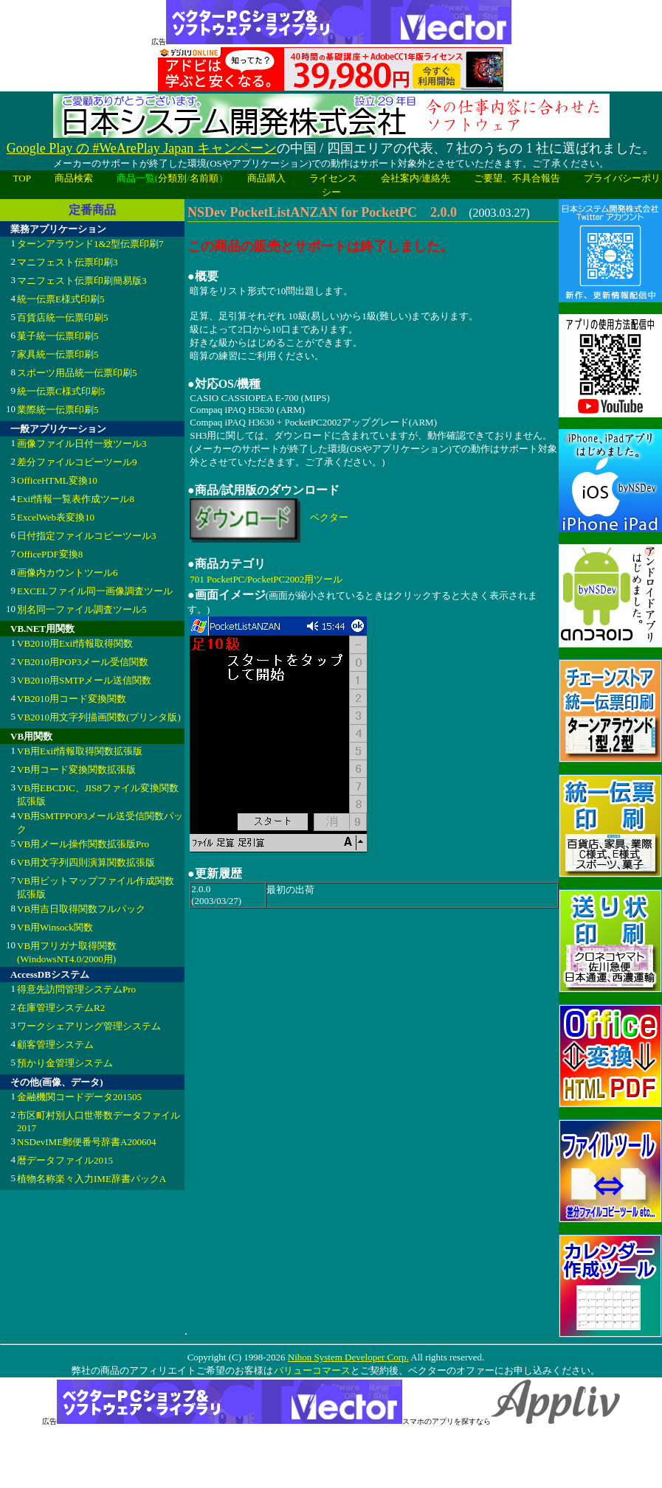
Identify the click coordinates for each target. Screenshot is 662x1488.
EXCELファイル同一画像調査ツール (95, 591)
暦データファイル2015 (65, 1160)
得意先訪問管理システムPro (76, 989)
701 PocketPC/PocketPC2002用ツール (266, 579)
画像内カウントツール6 (67, 572)
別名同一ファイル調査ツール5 (82, 609)
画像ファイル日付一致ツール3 (82, 443)
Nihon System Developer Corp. (348, 1357)
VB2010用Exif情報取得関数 (75, 643)
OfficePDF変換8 (50, 554)
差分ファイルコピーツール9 (77, 461)
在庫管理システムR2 (61, 1007)
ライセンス (333, 178)
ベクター (329, 517)
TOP (22, 178)
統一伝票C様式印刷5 (61, 391)
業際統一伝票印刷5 (58, 409)
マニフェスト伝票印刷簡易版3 (82, 280)
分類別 (172, 178)
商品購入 (266, 178)
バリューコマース (312, 1370)
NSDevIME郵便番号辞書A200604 (86, 1141)
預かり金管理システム (65, 1062)
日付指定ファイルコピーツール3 (86, 535)
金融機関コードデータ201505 (79, 1096)
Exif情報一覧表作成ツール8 (75, 498)
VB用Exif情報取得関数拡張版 (79, 751)
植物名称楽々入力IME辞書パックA (91, 1178)
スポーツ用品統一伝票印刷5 (77, 372)
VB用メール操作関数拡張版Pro (83, 843)
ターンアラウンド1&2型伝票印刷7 (90, 243)
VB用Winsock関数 (55, 927)
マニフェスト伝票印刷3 (67, 262)
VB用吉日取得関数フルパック (81, 908)
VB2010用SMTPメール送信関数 (84, 680)
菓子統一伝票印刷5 (58, 335)
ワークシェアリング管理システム (89, 1026)
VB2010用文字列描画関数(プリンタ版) (99, 717)
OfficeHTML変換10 (57, 480)
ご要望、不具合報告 (517, 178)
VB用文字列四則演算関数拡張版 (86, 862)
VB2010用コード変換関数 (71, 698)
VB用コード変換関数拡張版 (76, 769)
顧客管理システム (55, 1044)
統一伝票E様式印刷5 (60, 299)
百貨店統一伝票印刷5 (62, 317)
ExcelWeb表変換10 (55, 517)
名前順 (204, 178)
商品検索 (74, 178)
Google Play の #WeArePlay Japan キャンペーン (142, 148)
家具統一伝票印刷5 (58, 354)
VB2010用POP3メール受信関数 (82, 661)
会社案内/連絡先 (416, 178)
